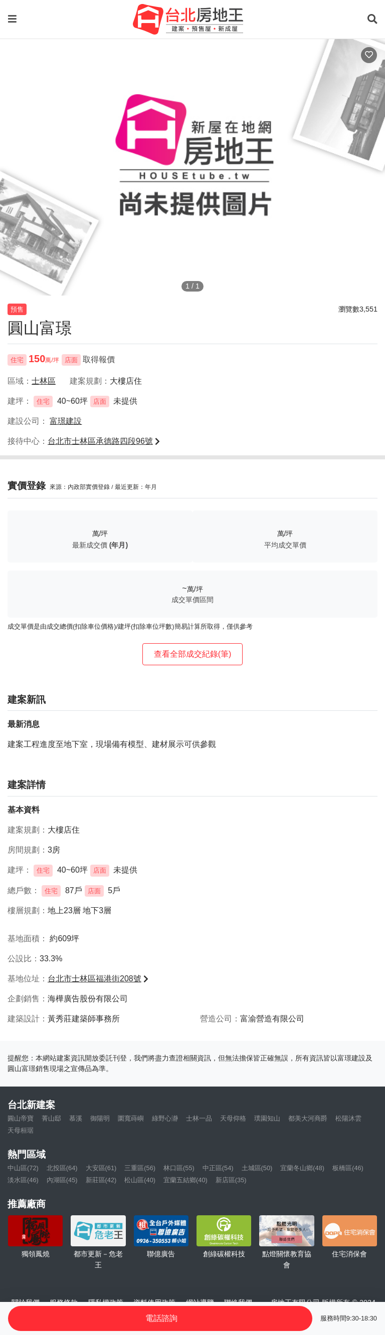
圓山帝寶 (21, 1118)
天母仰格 (233, 1118)
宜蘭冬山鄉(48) (302, 1168)
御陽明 (100, 1118)
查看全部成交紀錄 (193, 654)
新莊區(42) (101, 1180)
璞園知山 (267, 1118)
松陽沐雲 (348, 1118)
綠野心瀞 (165, 1118)
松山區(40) (139, 1180)
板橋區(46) (347, 1168)
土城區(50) (257, 1168)
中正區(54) (218, 1168)
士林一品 (199, 1118)
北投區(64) (62, 1168)
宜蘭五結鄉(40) (185, 1180)
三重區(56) (139, 1168)
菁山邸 (51, 1118)
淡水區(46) (23, 1180)
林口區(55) (179, 1168)
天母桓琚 (21, 1130)
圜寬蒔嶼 (131, 1118)
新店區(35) (231, 1180)
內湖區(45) (62, 1180)
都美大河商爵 (307, 1118)
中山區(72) (23, 1168)
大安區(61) (101, 1168)
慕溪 (75, 1118)
